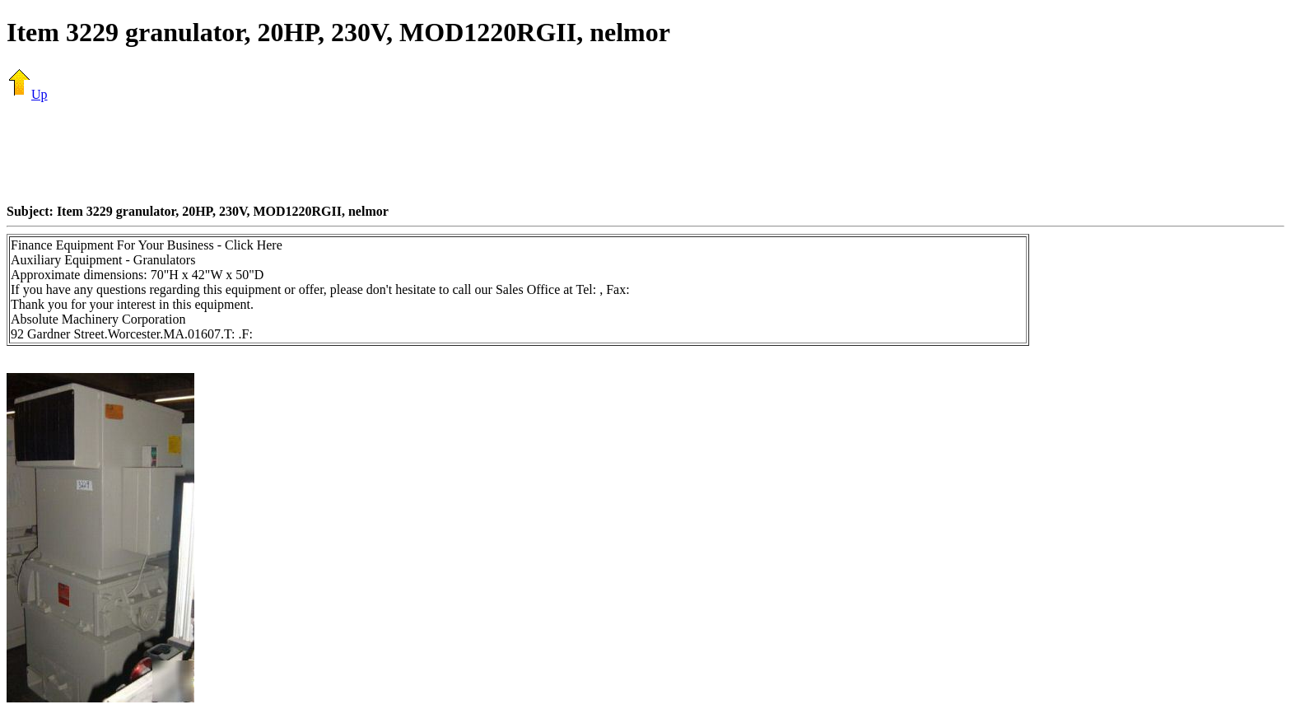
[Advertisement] (645, 152)
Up (27, 94)
